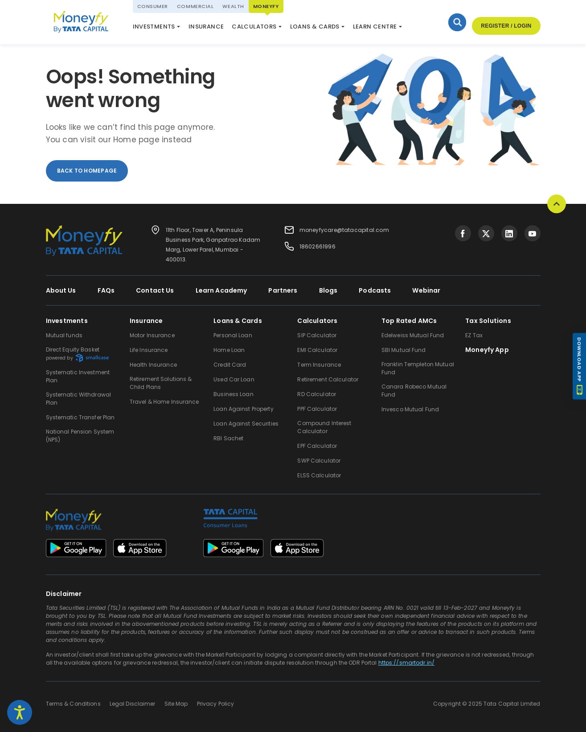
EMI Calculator (317, 350)
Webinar (426, 290)
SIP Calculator (316, 335)
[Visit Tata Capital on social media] (463, 233)
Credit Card (229, 364)
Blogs (328, 290)
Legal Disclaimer (133, 703)
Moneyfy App (487, 350)
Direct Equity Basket (77, 354)
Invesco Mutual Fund (410, 409)
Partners (282, 290)
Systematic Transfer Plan (80, 417)
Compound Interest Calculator (324, 427)
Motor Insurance (152, 335)
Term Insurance (319, 364)
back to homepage (87, 170)
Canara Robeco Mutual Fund (414, 390)
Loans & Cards (315, 26)
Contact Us (155, 290)
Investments (154, 26)
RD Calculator (316, 394)
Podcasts (375, 290)
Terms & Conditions (73, 703)
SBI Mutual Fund (403, 350)
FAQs (106, 290)
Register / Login (506, 26)
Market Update (327, 28)
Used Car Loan (233, 379)
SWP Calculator (318, 460)
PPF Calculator (317, 409)
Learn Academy (221, 290)
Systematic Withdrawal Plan (78, 398)
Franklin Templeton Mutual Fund (417, 368)
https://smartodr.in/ (406, 662)
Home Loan (229, 350)
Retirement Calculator (327, 379)
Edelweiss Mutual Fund (412, 335)
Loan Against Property (243, 409)
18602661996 (317, 246)
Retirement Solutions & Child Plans (161, 383)
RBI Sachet (228, 438)
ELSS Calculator (268, 28)
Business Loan (233, 394)
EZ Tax (474, 335)
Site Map (176, 703)
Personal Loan (232, 335)
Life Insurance (149, 350)
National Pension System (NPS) (181, 24)
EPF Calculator (317, 446)
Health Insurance (153, 364)
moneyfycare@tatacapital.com (344, 230)
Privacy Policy (215, 703)
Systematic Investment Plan (78, 376)
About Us (61, 290)
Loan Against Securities (246, 423)
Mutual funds (64, 335)
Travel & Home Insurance (164, 401)
